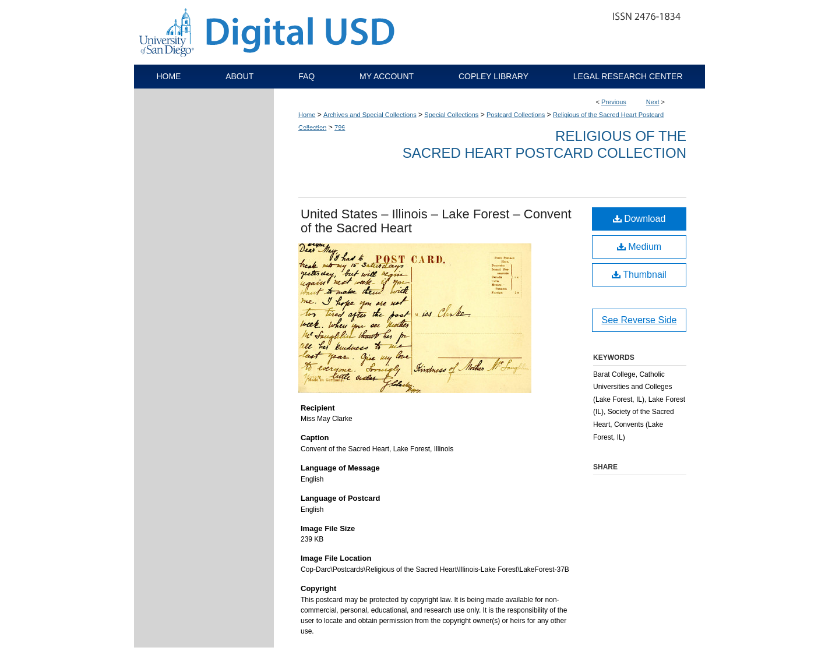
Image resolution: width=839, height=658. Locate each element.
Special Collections (451, 114)
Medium (639, 247)
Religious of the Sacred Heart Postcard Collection (544, 144)
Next (653, 101)
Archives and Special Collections (370, 114)
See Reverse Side (639, 320)
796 (339, 127)
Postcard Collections (516, 114)
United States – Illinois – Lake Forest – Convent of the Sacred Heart (436, 221)
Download (639, 219)
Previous (613, 101)
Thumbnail (639, 275)
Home (306, 114)
